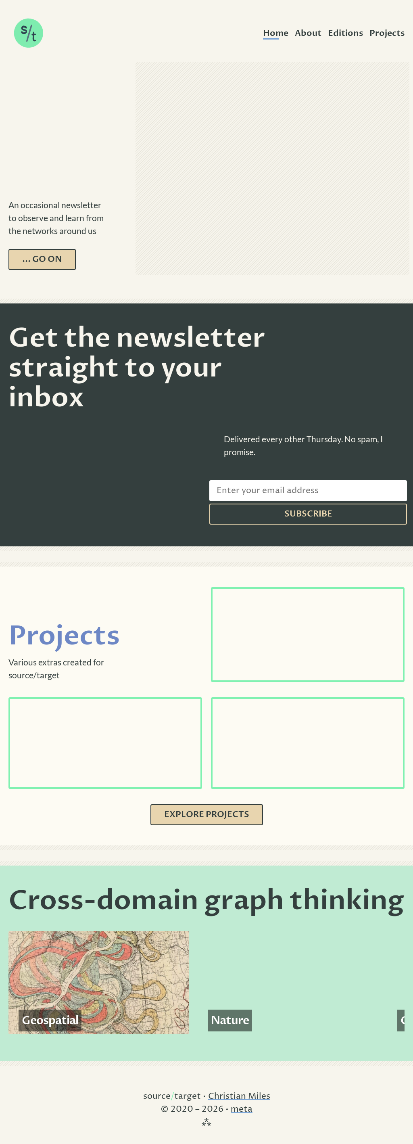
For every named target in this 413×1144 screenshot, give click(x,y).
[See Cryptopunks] (308, 634)
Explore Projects (206, 814)
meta (241, 1109)
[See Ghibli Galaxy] (308, 743)
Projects (387, 33)
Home (275, 33)
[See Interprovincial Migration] (105, 743)
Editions (345, 33)
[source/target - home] (28, 35)
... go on (42, 259)
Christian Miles (239, 1096)
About (308, 33)
